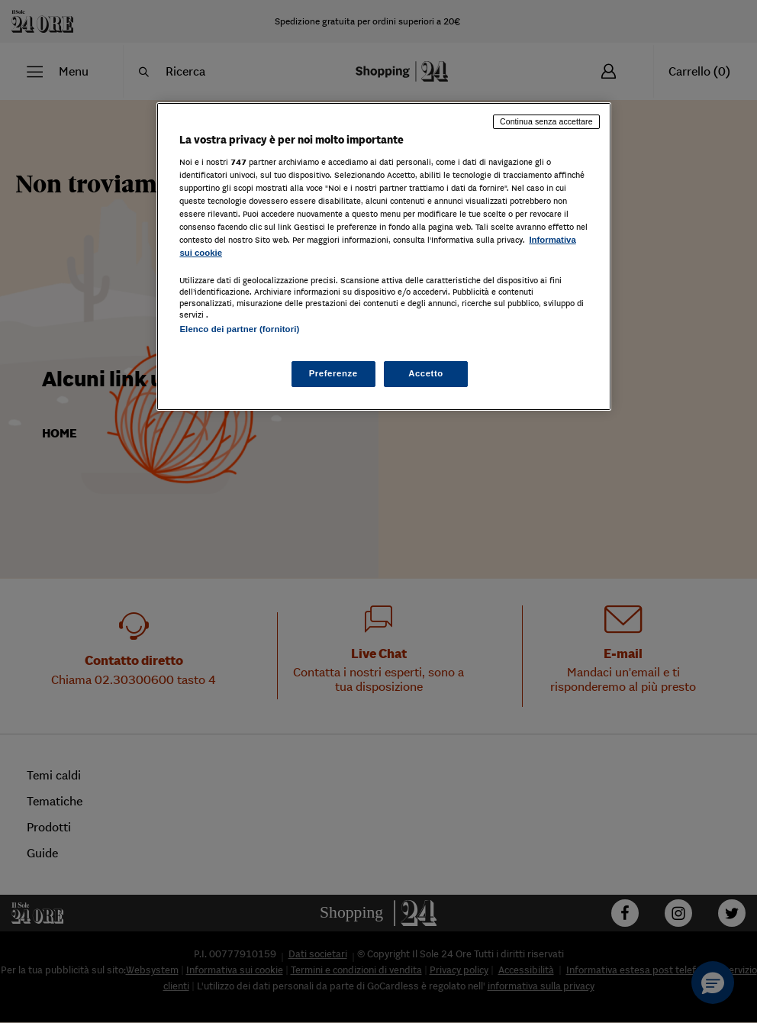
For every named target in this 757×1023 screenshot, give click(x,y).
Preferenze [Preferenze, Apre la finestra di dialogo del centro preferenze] (333, 373)
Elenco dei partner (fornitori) (239, 329)
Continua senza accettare (546, 121)
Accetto (425, 373)
